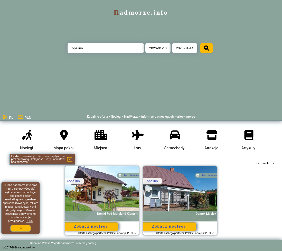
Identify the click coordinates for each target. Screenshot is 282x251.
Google (29, 188)
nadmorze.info (141, 12)
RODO (29, 221)
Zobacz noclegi (90, 226)
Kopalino (73, 181)
